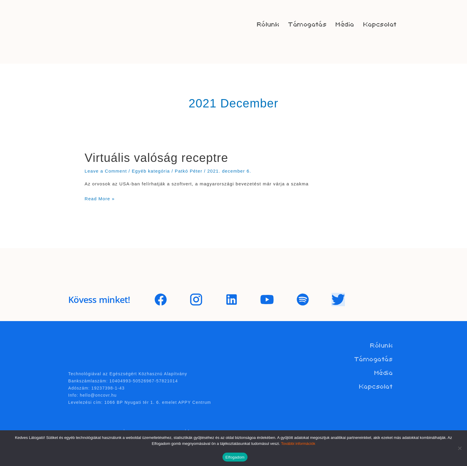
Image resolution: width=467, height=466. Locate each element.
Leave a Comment (106, 170)
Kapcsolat (380, 24)
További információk (298, 443)
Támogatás (307, 24)
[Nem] (460, 448)
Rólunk (268, 24)
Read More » (100, 198)
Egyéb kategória (151, 170)
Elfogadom (235, 457)
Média (345, 24)
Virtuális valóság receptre (156, 157)
